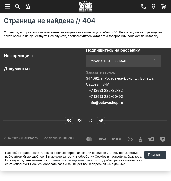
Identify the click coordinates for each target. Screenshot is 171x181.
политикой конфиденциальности (73, 160)
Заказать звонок (100, 72)
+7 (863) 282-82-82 (106, 90)
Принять (155, 155)
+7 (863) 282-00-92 (106, 96)
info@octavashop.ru (106, 102)
